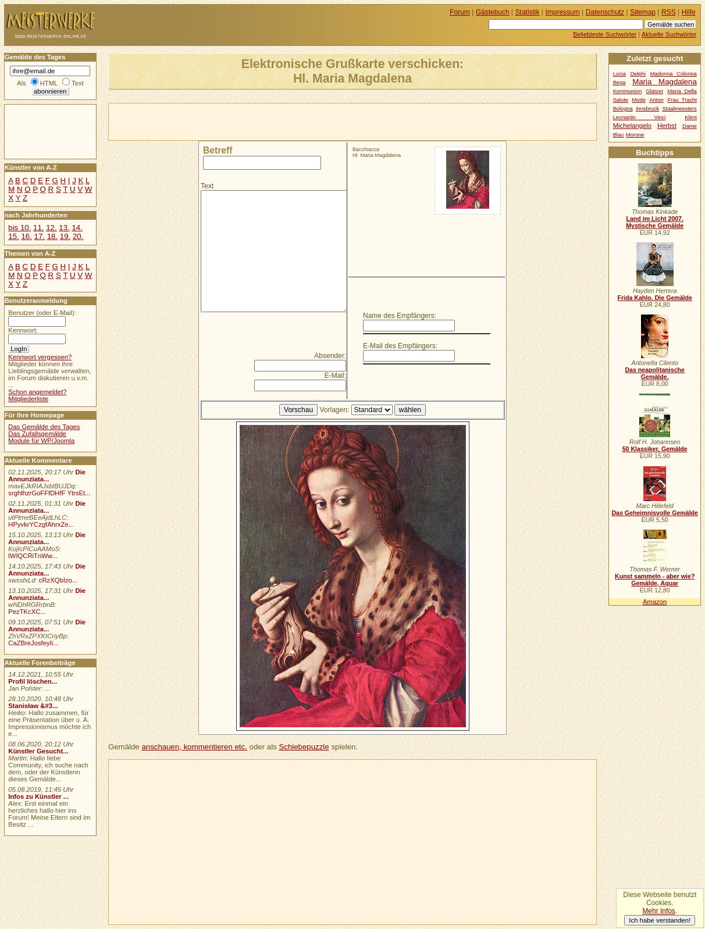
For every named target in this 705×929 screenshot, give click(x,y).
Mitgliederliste (28, 398)
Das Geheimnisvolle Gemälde (654, 512)
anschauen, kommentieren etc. (194, 746)
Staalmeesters (679, 109)
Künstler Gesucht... (38, 751)
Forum (460, 12)
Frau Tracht (681, 100)
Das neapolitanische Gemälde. (655, 373)
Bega (619, 82)
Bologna (623, 109)
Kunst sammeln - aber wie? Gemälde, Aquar (655, 580)
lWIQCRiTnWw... (33, 555)
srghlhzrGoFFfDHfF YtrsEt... (49, 492)
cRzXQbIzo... (58, 580)
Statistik (527, 12)
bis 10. (19, 227)
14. (77, 227)
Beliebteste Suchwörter (604, 34)
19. (65, 236)
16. (26, 236)
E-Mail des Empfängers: (400, 346)
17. (39, 236)
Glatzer (654, 91)
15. (13, 236)
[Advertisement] (245, 120)
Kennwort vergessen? (40, 356)
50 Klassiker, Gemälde (655, 448)
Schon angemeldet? (37, 391)
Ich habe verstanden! (659, 920)
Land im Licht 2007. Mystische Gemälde (654, 222)
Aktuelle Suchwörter (669, 34)
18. (52, 236)
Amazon (655, 601)
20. (78, 236)
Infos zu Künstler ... (38, 796)
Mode (639, 100)
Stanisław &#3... (33, 705)
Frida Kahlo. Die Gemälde (654, 297)
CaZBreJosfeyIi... (33, 642)
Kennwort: (23, 330)
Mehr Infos (658, 911)
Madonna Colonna (673, 74)
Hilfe (689, 12)
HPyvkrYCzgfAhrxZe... (41, 524)
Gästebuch (493, 12)
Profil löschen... (32, 681)
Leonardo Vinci (639, 117)
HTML (49, 83)
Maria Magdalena (664, 81)
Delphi (638, 74)
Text (207, 186)
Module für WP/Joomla (41, 440)
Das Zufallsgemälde (37, 433)
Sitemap (643, 12)
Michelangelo (632, 125)
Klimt (691, 117)
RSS (668, 12)
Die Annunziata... (47, 476)
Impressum (563, 12)
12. (51, 227)
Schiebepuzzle (304, 746)
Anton (656, 100)
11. (38, 227)
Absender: (330, 356)
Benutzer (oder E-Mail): (42, 312)
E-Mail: (335, 375)
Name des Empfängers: (399, 316)
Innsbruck (647, 109)
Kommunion (627, 91)
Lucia (619, 74)
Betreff (217, 150)
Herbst (666, 125)
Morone (635, 135)
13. (64, 227)
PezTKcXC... (26, 611)
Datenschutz (605, 12)
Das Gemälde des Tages (44, 426)
